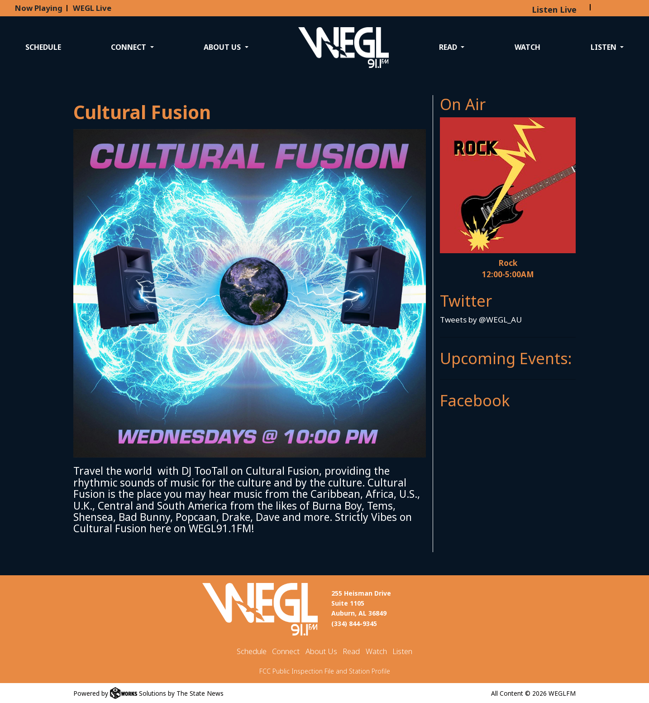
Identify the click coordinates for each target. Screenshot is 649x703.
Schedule (43, 47)
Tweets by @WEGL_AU (481, 319)
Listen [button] (604, 47)
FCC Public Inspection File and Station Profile (324, 671)
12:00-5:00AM (508, 274)
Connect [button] (129, 47)
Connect (286, 651)
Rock (508, 263)
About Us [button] (223, 47)
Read (351, 651)
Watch (527, 47)
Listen (402, 651)
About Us (321, 651)
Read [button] (449, 47)
